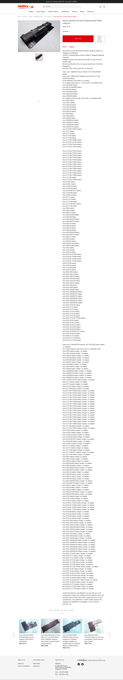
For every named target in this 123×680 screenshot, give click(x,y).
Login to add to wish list (94, 37)
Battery (31, 11)
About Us (21, 659)
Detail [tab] (64, 42)
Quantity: (66, 31)
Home (19, 16)
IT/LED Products (53, 11)
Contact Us (90, 11)
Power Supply (40, 11)
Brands (82, 11)
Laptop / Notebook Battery (35, 16)
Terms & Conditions (24, 662)
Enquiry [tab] (71, 42)
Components (65, 11)
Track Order (36, 659)
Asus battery (48, 16)
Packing (74, 11)
